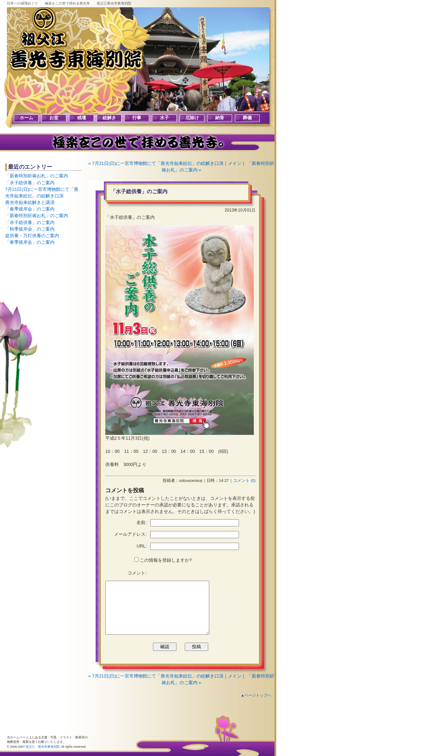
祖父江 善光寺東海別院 (43, 746)
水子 (164, 117)
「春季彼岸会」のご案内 (30, 209)
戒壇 (81, 117)
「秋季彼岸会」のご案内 (30, 229)
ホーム (26, 117)
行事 (136, 117)
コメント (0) (244, 480)
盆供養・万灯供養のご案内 (32, 235)
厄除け (192, 117)
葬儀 (247, 117)
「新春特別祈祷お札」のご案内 (36, 175)
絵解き (109, 117)
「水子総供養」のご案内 (30, 182)
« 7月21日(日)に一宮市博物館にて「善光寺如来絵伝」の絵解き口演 (156, 163)
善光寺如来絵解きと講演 (30, 202)
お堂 (53, 117)
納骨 (219, 117)
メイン (234, 163)
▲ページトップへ (256, 695)
